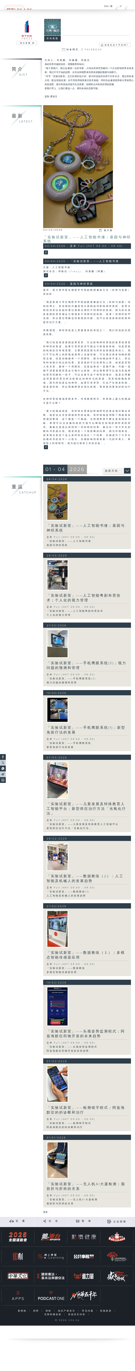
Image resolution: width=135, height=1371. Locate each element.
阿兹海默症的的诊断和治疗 (65, 1127)
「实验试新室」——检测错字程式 (69, 1123)
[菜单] (131, 5)
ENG (106, 6)
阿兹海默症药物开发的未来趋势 (68, 1051)
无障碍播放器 (53, 1314)
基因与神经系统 (57, 545)
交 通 (21, 1221)
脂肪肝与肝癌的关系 (60, 1203)
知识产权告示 (67, 1311)
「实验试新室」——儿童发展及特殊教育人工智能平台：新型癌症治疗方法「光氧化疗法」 (86, 809)
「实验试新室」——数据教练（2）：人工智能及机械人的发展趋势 (85, 878)
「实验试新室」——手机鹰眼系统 (69, 743)
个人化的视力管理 (59, 615)
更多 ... (46, 1212)
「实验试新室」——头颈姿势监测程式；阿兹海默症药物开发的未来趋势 (86, 1033)
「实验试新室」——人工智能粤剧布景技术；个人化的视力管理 (84, 598)
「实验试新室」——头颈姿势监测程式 (72, 1047)
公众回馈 (120, 1221)
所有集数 (52, 38)
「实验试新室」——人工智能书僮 (69, 541)
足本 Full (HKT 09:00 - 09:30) (71, 537)
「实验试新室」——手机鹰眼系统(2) (71, 678)
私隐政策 (106, 1311)
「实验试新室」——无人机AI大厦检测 (72, 1199)
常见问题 (88, 1311)
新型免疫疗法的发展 (60, 747)
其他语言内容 (77, 1314)
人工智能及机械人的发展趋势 (66, 895)
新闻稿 (23, 1311)
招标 (49, 1311)
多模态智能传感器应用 (62, 972)
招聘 (36, 1311)
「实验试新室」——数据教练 (66, 968)
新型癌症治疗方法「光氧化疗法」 (69, 828)
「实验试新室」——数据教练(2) (68, 891)
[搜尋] (120, 5)
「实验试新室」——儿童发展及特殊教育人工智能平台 (83, 824)
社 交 (54, 1221)
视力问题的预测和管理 (62, 682)
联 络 (87, 1221)
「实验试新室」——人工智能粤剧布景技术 (75, 611)
